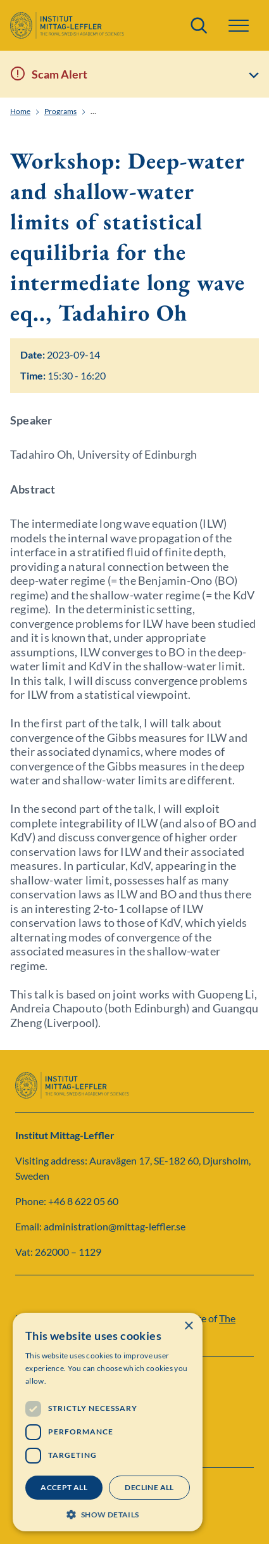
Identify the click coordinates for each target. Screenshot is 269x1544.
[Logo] (67, 25)
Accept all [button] (64, 1487)
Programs (60, 111)
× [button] (188, 1326)
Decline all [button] (149, 1487)
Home (20, 111)
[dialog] (108, 1422)
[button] (238, 26)
